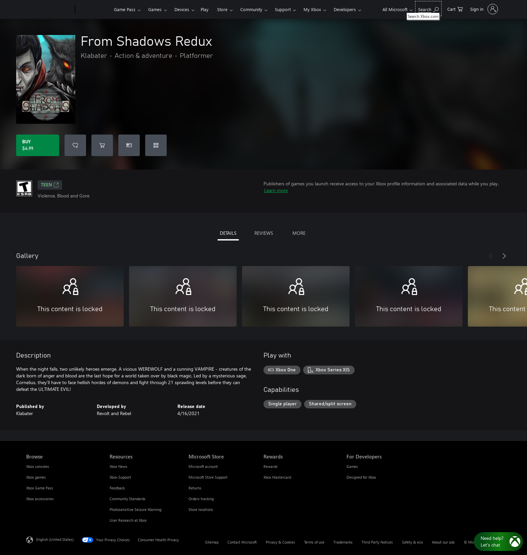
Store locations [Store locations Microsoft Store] (201, 509)
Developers (345, 9)
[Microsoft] (49, 9)
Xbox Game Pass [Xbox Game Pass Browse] (39, 488)
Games (155, 9)
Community (251, 9)
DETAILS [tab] (228, 233)
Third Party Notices (377, 542)
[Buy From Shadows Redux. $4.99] (37, 145)
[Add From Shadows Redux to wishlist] (75, 145)
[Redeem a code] (156, 145)
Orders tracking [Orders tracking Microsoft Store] (201, 498)
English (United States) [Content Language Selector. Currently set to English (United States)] (55, 539)
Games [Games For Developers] (352, 466)
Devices (181, 9)
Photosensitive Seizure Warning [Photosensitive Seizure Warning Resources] (135, 509)
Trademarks (343, 542)
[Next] (504, 256)
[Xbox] (93, 9)
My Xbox (312, 9)
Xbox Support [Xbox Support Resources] (120, 477)
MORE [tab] (299, 233)
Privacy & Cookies (280, 542)
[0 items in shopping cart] (455, 8)
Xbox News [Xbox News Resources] (118, 466)
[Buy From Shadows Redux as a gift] (129, 145)
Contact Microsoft (242, 542)
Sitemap (211, 542)
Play (204, 9)
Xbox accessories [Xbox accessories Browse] (40, 498)
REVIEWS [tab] (263, 233)
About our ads (443, 542)
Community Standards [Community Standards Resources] (128, 498)
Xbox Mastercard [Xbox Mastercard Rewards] (277, 477)
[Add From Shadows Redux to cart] (102, 145)
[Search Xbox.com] (428, 8)
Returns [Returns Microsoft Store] (195, 488)
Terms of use (314, 542)
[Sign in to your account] (483, 9)
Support (283, 9)
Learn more (276, 190)
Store (222, 9)
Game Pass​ (124, 9)
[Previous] (490, 256)
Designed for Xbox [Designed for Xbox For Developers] (361, 477)
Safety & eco (412, 542)
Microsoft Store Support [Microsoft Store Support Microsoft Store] (208, 477)
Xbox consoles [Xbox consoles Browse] (37, 466)
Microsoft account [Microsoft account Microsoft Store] (203, 466)
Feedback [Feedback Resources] (117, 488)
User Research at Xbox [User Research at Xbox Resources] (128, 520)
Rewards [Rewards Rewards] (271, 466)
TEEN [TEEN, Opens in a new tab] (50, 185)
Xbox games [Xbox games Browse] (36, 477)
